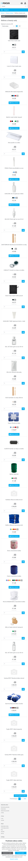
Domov (2, 13)
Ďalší (25, 798)
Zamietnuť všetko (7, 853)
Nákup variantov (14, 102)
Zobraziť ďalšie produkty (20, 795)
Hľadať (14, 16)
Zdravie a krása (9, 13)
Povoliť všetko (20, 853)
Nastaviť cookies (14, 859)
